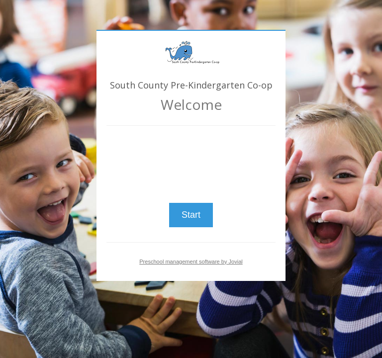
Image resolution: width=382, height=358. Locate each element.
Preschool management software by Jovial (191, 262)
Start (191, 215)
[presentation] (191, 160)
